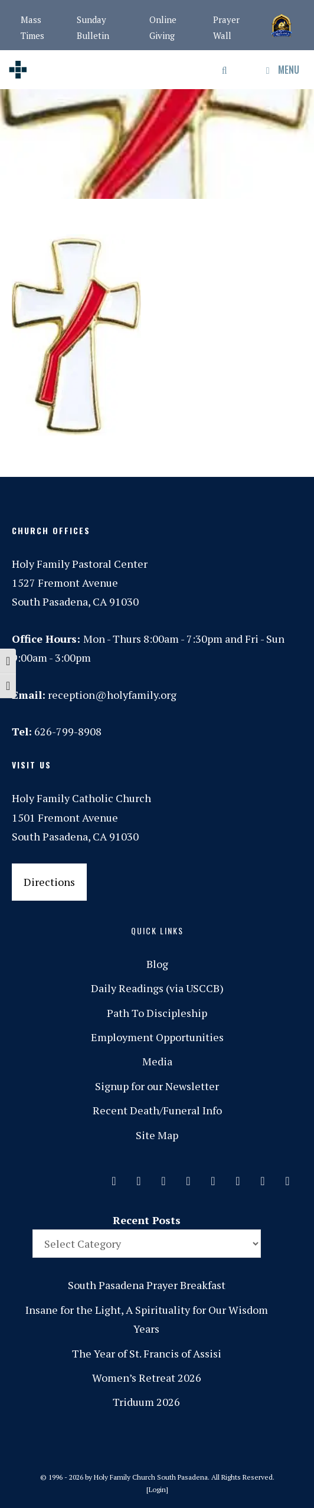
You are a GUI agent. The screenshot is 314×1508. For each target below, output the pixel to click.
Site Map (157, 1135)
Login (157, 1489)
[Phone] (188, 1178)
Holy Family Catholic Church (81, 798)
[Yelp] (287, 1178)
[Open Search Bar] (225, 69)
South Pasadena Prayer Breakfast (146, 1285)
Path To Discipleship (157, 1013)
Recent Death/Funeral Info (157, 1110)
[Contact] (114, 1178)
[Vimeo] (238, 1178)
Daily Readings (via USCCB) (157, 988)
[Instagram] (163, 1178)
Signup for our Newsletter (157, 1086)
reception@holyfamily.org (112, 695)
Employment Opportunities (157, 1037)
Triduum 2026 (146, 1402)
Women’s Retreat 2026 (146, 1377)
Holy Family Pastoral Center (80, 564)
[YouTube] (263, 1178)
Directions (49, 882)
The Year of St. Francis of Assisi (146, 1353)
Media (157, 1061)
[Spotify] (213, 1178)
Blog (157, 964)
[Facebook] (139, 1178)
